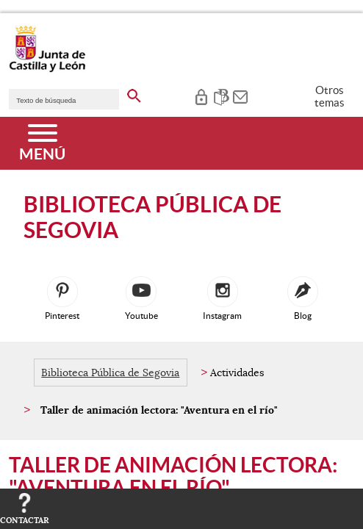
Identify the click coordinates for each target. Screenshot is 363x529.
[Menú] (42, 143)
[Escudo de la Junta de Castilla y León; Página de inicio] (47, 69)
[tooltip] (201, 95)
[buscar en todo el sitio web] (134, 93)
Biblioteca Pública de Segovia (110, 372)
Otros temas (330, 96)
